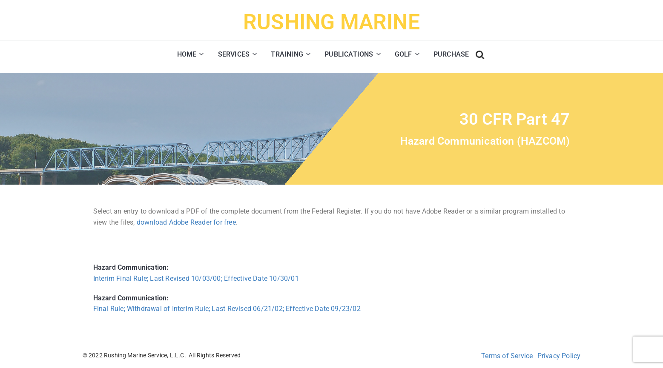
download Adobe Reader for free (186, 222)
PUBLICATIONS (348, 54)
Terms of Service (507, 356)
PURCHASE (451, 54)
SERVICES (234, 54)
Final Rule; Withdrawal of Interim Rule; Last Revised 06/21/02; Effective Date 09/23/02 (227, 309)
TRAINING (287, 54)
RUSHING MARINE (331, 22)
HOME (187, 54)
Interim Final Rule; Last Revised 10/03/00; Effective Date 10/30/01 (196, 278)
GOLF (403, 54)
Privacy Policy (559, 356)
